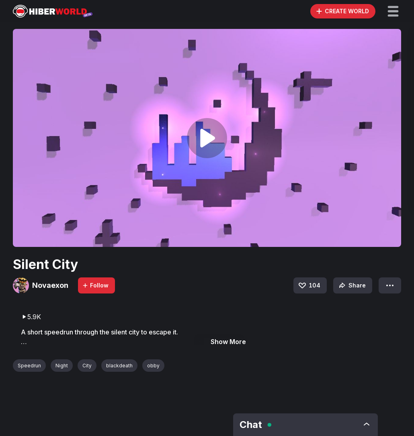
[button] (393, 11)
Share (351, 285)
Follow (95, 285)
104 (308, 285)
